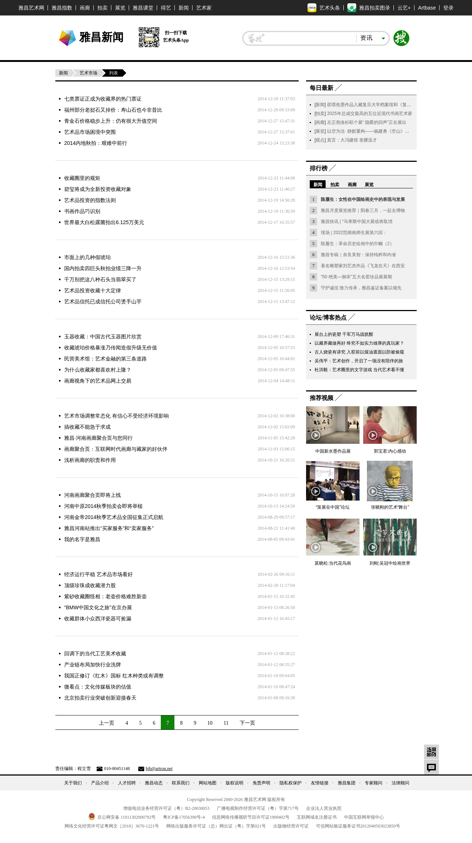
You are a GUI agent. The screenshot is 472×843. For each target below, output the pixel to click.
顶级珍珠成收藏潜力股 (90, 585)
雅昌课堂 (143, 8)
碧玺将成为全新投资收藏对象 (97, 189)
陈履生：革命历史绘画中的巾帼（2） (357, 243)
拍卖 (102, 8)
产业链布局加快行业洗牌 (92, 665)
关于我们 (73, 782)
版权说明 (234, 782)
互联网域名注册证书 (317, 817)
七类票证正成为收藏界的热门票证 (103, 99)
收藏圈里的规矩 (82, 178)
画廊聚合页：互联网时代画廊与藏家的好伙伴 (115, 449)
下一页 (247, 723)
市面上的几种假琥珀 (87, 257)
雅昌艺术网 (31, 8)
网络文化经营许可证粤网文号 (112, 826)
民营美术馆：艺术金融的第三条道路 (105, 359)
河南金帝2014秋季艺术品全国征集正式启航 (113, 517)
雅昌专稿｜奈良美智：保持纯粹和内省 (358, 254)
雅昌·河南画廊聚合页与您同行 (98, 438)
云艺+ (404, 8)
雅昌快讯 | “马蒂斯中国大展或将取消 (356, 221)
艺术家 (204, 8)
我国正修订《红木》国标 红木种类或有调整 (114, 676)
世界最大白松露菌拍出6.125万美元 (104, 222)
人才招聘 (127, 782)
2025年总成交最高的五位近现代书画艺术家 (369, 113)
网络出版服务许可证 (216, 826)
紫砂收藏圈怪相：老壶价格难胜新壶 (105, 596)
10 (209, 723)
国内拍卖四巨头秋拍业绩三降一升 (103, 268)
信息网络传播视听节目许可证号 (250, 817)
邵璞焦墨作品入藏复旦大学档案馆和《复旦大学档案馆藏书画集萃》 (393, 104)
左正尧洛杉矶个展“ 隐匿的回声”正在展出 (366, 122)
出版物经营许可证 (291, 826)
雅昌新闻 (101, 37)
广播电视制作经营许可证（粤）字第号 (258, 808)
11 (225, 723)
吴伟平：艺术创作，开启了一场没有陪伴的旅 (359, 360)
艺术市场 (88, 73)
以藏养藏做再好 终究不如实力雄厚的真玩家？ (359, 343)
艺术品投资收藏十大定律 (92, 290)
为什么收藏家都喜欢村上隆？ (97, 370)
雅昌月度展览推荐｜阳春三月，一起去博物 (363, 210)
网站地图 (207, 782)
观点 (320, 140)
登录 (448, 8)
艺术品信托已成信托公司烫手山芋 (103, 301)
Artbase (427, 8)
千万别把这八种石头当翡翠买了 (100, 279)
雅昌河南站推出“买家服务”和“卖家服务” (109, 528)
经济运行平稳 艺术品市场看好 (98, 574)
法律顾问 (400, 782)
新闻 (183, 8)
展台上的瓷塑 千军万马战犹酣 (344, 334)
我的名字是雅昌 (82, 539)
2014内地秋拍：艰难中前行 (95, 143)
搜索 (401, 38)
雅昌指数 (62, 8)
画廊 (85, 8)
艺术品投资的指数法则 (90, 200)
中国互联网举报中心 (364, 817)
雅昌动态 (154, 782)
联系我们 (181, 782)
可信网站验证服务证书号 (358, 826)
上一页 (106, 723)
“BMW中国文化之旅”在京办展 (98, 607)
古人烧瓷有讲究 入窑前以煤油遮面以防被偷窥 (359, 352)
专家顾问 (373, 782)
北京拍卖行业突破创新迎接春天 (100, 698)
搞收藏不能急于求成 (87, 427)
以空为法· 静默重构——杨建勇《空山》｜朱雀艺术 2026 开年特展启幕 (396, 131)
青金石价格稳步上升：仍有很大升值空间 (110, 121)
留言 (431, 767)
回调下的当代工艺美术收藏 (95, 653)
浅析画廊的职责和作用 (90, 460)
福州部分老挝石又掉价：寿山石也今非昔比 (113, 110)
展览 (120, 8)
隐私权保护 (291, 782)
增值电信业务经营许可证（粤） (166, 808)
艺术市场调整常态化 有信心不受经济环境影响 (116, 416)
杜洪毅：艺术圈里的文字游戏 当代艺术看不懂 (359, 369)
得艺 (166, 8)
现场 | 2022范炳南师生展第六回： (354, 232)
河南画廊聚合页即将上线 (92, 495)
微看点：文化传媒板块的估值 (97, 687)
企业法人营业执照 (323, 808)
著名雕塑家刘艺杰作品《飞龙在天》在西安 (363, 265)
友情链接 (320, 782)
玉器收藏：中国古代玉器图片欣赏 (103, 336)
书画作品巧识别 (82, 211)
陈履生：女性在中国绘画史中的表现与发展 (363, 199)
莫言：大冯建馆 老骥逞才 (352, 140)
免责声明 (261, 782)
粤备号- (184, 817)
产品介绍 (100, 782)
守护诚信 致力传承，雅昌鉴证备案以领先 (361, 287)
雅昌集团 (346, 782)
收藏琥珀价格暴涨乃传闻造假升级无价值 (110, 348)
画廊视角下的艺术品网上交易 (97, 381)
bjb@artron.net (159, 768)
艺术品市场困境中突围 (90, 132)
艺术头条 (324, 7)
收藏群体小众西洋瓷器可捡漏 (97, 618)
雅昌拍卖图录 (368, 7)
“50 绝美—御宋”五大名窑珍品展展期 (356, 276)
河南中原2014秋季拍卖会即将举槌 (103, 506)
